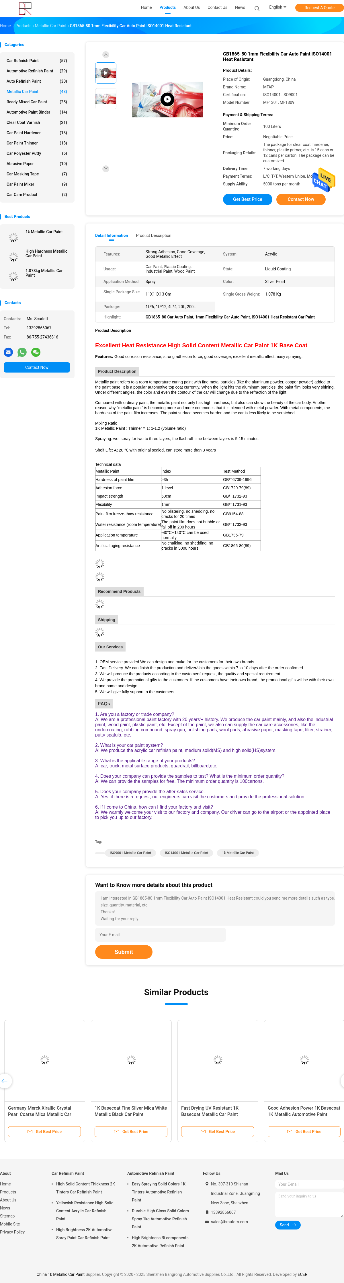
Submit (124, 952)
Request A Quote (320, 7)
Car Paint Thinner (37, 143)
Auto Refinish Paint (37, 81)
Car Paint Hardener (37, 133)
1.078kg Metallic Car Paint (44, 273)
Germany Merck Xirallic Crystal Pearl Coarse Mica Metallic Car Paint (39, 1114)
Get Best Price (247, 199)
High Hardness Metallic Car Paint (46, 253)
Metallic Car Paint (37, 91)
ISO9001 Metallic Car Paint (130, 853)
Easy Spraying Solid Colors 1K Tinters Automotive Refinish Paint (158, 1192)
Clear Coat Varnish (37, 122)
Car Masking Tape (37, 174)
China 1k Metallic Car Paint (61, 1274)
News (5, 1208)
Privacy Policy (12, 1232)
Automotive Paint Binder (37, 112)
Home (5, 1184)
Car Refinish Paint (37, 61)
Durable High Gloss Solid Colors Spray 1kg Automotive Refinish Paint (160, 1219)
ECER (303, 1274)
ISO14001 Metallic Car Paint (186, 853)
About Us (8, 1200)
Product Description (153, 235)
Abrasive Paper (37, 164)
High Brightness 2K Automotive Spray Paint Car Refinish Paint (84, 1233)
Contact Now (36, 367)
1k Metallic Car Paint (44, 231)
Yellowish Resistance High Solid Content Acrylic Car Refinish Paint (85, 1211)
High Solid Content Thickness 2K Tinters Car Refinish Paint (85, 1188)
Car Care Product (37, 194)
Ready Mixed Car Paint (37, 102)
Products (8, 1192)
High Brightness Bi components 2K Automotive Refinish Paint (160, 1242)
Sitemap (7, 1216)
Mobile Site (10, 1224)
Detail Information (111, 235)
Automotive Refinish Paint (37, 71)
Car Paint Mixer (37, 184)
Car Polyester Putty (37, 153)
